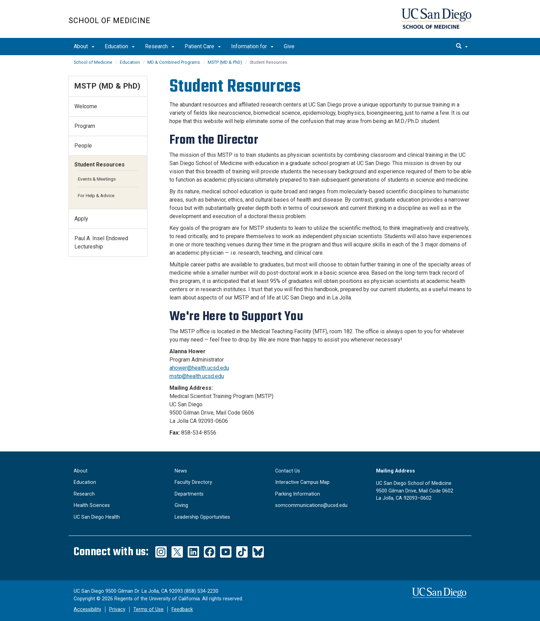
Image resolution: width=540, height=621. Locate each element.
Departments (189, 494)
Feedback (182, 609)
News (181, 471)
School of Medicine (109, 20)
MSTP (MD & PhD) (225, 62)
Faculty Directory (193, 482)
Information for (252, 46)
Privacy (117, 609)
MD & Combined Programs (173, 62)
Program (84, 126)
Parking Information (297, 494)
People (83, 145)
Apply (81, 218)
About (84, 46)
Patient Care (203, 46)
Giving (181, 505)
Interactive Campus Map (302, 482)
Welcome (85, 106)
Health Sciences (92, 505)
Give (289, 46)
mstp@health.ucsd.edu (196, 376)
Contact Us (287, 471)
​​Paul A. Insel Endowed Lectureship (101, 242)
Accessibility (87, 609)
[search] (461, 46)
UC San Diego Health (97, 517)
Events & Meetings (97, 179)
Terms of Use (148, 609)
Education (120, 46)
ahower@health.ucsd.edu (199, 368)
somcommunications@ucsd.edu (311, 505)
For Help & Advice (96, 195)
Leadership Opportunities (202, 517)
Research (159, 46)
